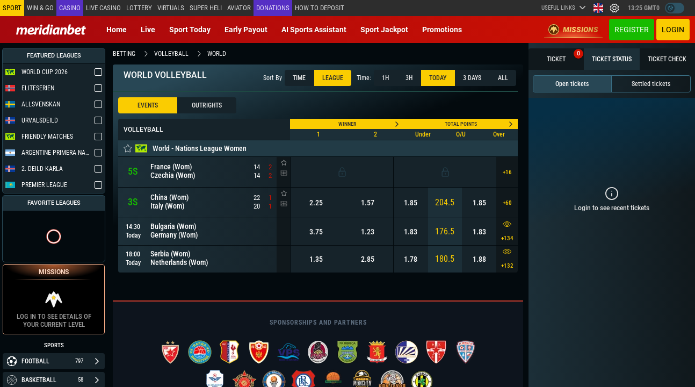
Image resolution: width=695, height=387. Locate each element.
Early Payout (246, 29)
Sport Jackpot (384, 29)
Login (673, 29)
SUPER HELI (206, 8)
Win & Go (40, 8)
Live (148, 29)
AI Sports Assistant (313, 29)
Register (631, 29)
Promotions (442, 29)
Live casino (103, 8)
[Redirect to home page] (51, 29)
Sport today (190, 29)
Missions (573, 29)
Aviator (239, 8)
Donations (272, 8)
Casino (70, 8)
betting (124, 54)
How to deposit (319, 8)
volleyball (171, 54)
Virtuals (170, 8)
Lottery (139, 8)
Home (116, 29)
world (216, 54)
